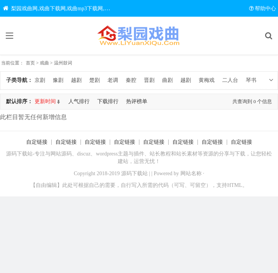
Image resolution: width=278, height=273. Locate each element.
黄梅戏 (207, 80)
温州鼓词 (63, 63)
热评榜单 (136, 101)
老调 (112, 80)
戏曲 (44, 63)
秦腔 (131, 80)
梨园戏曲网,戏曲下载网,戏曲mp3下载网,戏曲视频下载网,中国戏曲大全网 (91, 8)
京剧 (40, 80)
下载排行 (107, 101)
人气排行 (79, 101)
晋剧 (149, 80)
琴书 (251, 80)
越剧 (76, 80)
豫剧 (58, 80)
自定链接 (36, 142)
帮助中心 (262, 8)
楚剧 (94, 80)
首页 (30, 63)
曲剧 (167, 80)
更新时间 (45, 101)
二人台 (230, 80)
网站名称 (191, 173)
